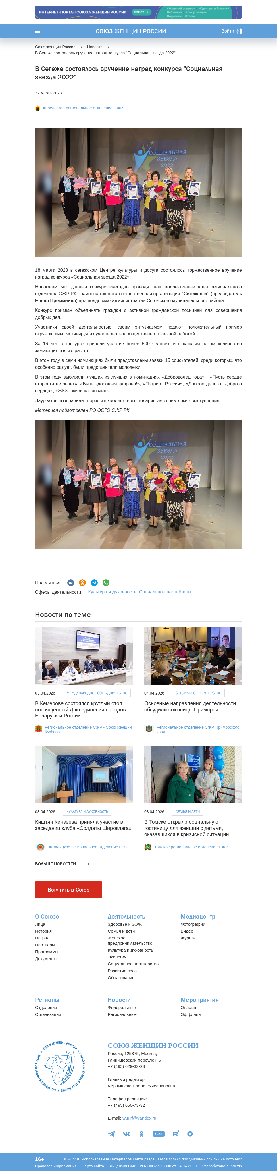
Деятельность (126, 916)
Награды (44, 937)
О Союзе (47, 916)
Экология (117, 956)
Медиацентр (198, 916)
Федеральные (122, 1007)
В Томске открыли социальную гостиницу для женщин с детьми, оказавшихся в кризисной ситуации (186, 828)
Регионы (47, 1000)
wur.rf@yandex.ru (139, 1118)
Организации (48, 1014)
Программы (46, 951)
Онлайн (188, 1007)
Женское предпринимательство (130, 940)
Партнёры (45, 944)
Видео (187, 931)
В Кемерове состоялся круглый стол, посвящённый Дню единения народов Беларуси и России (80, 710)
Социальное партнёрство (166, 591)
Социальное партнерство (133, 963)
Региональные (122, 1014)
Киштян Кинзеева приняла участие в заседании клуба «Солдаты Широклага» (83, 825)
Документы (46, 958)
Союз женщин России (131, 31)
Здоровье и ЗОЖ (125, 924)
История (43, 931)
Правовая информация (56, 1166)
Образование (121, 977)
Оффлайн (191, 1014)
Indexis (236, 1166)
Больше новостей (62, 864)
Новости (119, 1000)
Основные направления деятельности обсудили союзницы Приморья (190, 707)
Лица (40, 924)
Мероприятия (200, 1000)
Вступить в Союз (68, 889)
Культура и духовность (112, 591)
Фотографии (193, 924)
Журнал (189, 937)
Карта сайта (93, 1166)
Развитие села (122, 970)
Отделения (46, 1007)
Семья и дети (188, 811)
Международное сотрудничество (96, 692)
